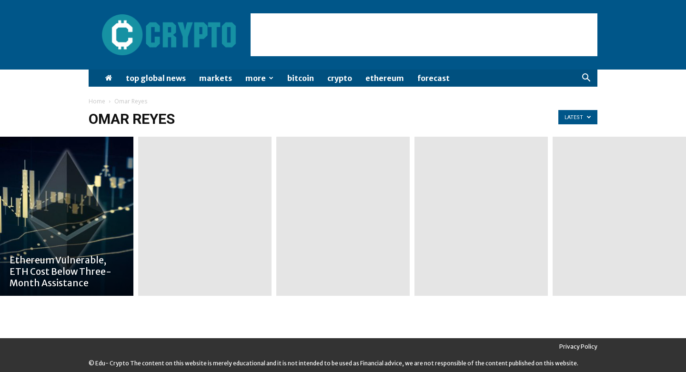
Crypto (339, 78)
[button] (586, 78)
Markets (215, 78)
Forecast (433, 78)
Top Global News (156, 78)
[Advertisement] (424, 34)
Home (97, 101)
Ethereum (384, 78)
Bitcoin (300, 78)
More (259, 78)
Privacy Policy (578, 346)
